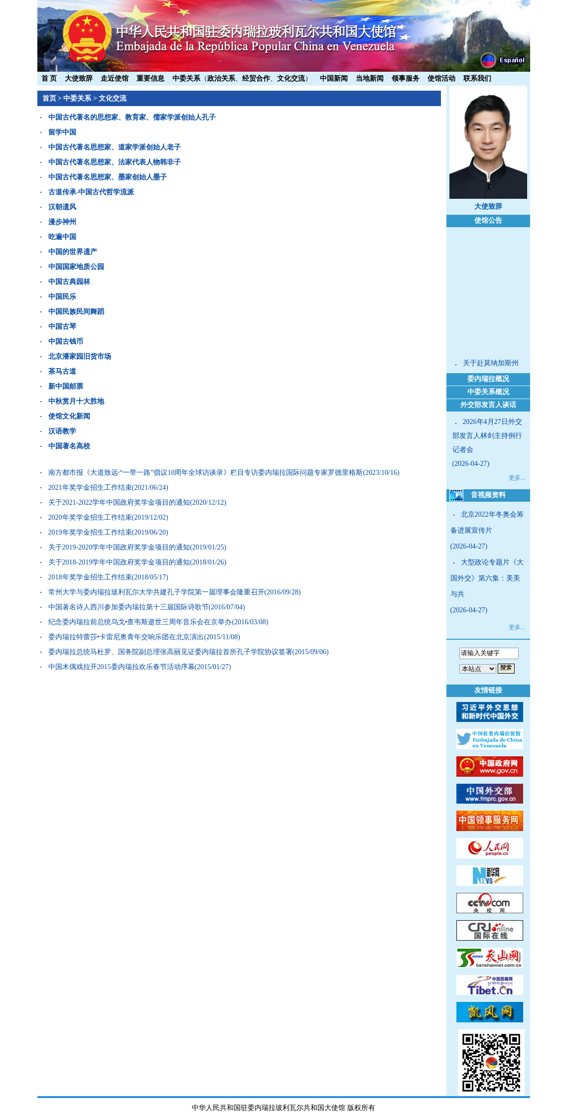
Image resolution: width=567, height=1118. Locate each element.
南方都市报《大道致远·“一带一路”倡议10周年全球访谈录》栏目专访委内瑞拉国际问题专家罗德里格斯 (205, 472)
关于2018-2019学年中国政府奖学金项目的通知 (119, 562)
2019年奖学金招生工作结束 (90, 532)
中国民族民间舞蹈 (76, 311)
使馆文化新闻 (69, 416)
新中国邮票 (65, 386)
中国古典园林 (69, 281)
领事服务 (406, 78)
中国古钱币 (65, 341)
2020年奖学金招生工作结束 (90, 517)
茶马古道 (62, 371)
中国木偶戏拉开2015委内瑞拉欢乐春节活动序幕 (121, 667)
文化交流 (291, 78)
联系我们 (477, 78)
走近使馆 (115, 78)
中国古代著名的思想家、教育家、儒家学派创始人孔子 (132, 117)
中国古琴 (62, 326)
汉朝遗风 (62, 207)
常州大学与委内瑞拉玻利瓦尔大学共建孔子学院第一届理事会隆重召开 (156, 592)
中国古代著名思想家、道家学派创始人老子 (114, 147)
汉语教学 (62, 431)
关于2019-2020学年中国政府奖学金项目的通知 (119, 547)
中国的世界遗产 (72, 252)
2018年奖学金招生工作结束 (90, 577)
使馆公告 (488, 220)
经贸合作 (256, 78)
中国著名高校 (69, 446)
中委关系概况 (488, 392)
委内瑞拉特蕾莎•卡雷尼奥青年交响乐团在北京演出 (126, 637)
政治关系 (221, 78)
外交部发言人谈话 (488, 405)
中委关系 (186, 78)
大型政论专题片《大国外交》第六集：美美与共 (487, 578)
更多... (517, 477)
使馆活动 (441, 78)
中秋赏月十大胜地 (76, 401)
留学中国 (62, 132)
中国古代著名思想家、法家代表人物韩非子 (114, 162)
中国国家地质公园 (76, 267)
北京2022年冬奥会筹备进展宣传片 (487, 522)
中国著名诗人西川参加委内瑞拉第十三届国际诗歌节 (128, 607)
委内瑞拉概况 (488, 379)
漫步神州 (62, 222)
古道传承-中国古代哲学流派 (91, 192)
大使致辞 (79, 78)
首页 (49, 98)
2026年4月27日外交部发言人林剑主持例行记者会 (487, 435)
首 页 (49, 78)
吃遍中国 (62, 237)
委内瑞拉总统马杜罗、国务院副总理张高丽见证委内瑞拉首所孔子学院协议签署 (170, 652)
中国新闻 (334, 78)
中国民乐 (62, 296)
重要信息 (150, 78)
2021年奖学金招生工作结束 (90, 487)
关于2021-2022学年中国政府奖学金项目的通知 (119, 502)
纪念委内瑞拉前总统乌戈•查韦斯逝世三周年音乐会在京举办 (140, 622)
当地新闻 (370, 78)
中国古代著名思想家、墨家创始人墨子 (107, 177)
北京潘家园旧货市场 (79, 356)
